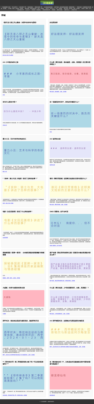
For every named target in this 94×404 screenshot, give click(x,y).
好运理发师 (52, 53)
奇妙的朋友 (30, 7)
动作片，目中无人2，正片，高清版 (54, 8)
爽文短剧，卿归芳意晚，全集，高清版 (58, 204)
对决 (51, 131)
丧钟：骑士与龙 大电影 (8, 203)
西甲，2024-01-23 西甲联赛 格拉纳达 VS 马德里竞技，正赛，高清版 (19, 354)
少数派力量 (74, 9)
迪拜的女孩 (52, 164)
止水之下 (28, 9)
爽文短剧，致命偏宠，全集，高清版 (58, 91)
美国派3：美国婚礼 (36, 9)
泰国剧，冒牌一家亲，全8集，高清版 (11, 278)
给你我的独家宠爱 (48, 7)
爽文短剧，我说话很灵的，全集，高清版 (34, 8)
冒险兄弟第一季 (38, 7)
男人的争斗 (14, 7)
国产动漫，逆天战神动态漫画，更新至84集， (64, 7)
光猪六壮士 (66, 9)
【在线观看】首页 (6, 7)
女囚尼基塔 (5, 237)
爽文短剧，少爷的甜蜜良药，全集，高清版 (60, 313)
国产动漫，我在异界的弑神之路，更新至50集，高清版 (62, 280)
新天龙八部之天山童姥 (8, 55)
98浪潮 (53, 9)
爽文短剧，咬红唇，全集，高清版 (72, 8)
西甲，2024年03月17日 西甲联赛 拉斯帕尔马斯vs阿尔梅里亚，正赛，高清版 (67, 346)
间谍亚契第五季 (46, 9)
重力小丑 (5, 171)
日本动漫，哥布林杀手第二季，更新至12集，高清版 (15, 395)
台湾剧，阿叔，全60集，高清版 (15, 8)
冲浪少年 (5, 125)
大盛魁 (4, 313)
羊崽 (4, 94)
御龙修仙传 (52, 395)
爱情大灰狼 (59, 9)
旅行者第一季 (22, 7)
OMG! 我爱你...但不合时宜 (56, 245)
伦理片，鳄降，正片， (87, 8)
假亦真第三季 (20, 9)
